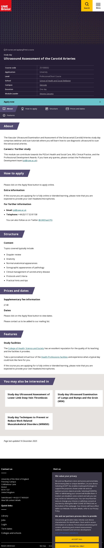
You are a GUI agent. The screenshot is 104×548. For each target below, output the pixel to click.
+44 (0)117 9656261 (20, 497)
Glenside (43, 85)
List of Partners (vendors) (66, 540)
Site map (43, 546)
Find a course (29, 50)
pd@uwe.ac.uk (29, 160)
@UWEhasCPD (45, 220)
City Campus (59, 479)
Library (4, 515)
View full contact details (11, 500)
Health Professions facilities (54, 357)
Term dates (6, 528)
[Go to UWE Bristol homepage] (5, 50)
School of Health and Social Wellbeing (55, 80)
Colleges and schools (11, 533)
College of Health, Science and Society (26, 348)
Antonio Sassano (47, 93)
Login (4, 524)
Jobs (3, 520)
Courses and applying (15, 50)
